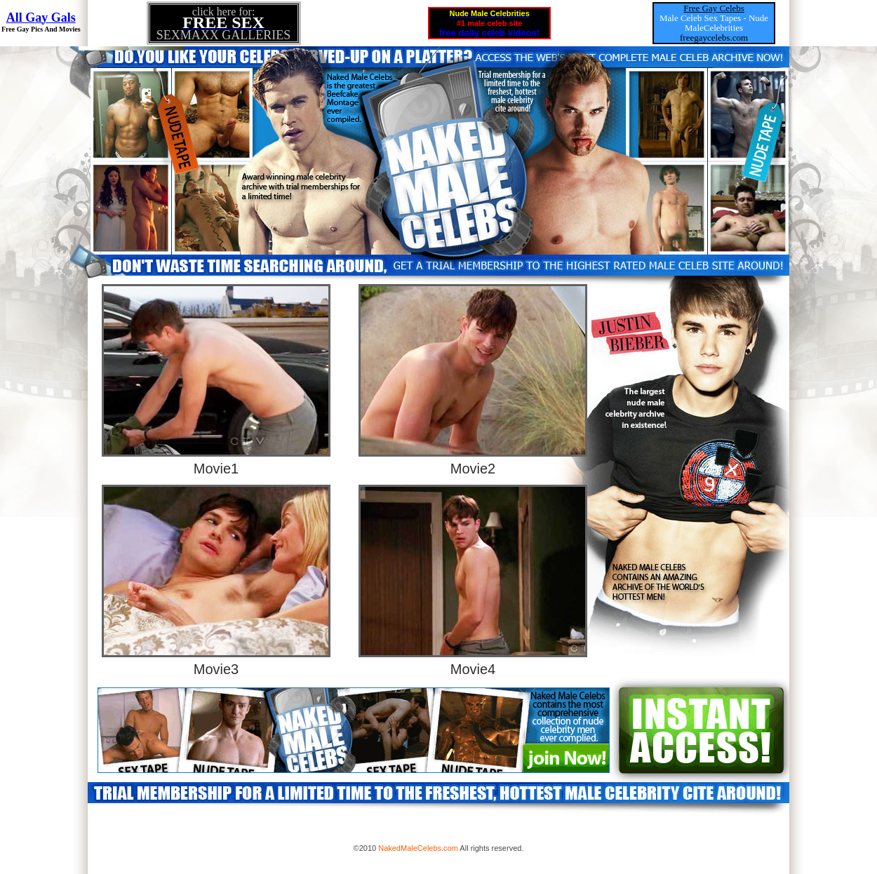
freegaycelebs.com (714, 37)
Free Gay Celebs (713, 8)
